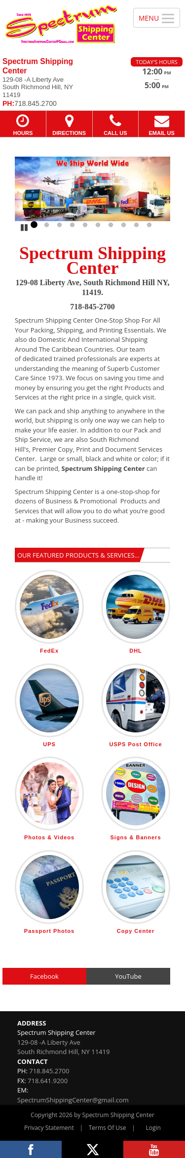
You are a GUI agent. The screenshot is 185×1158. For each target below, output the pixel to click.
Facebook (44, 976)
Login (153, 1128)
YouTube (128, 976)
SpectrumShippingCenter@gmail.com (73, 1099)
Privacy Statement (49, 1128)
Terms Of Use (107, 1128)
